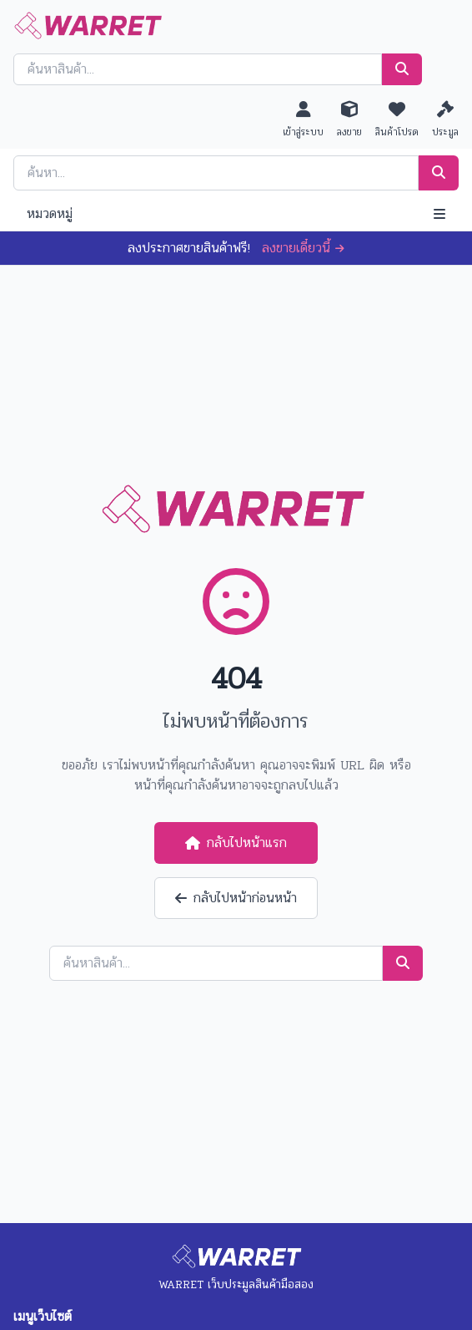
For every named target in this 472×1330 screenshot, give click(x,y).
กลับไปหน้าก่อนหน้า (236, 897)
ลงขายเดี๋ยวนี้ (303, 247)
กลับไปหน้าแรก (236, 842)
